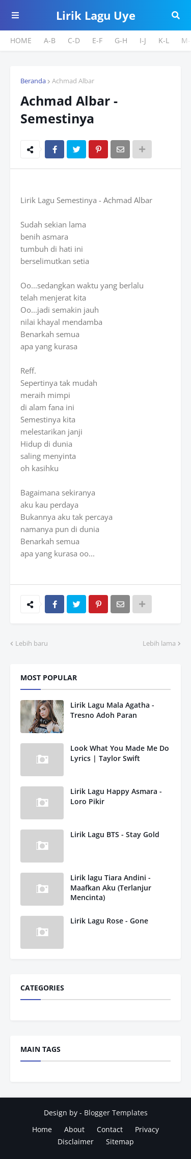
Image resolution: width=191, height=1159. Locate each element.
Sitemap (120, 1141)
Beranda (33, 80)
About (74, 1129)
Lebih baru (31, 643)
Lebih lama (159, 643)
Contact (110, 1129)
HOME (21, 40)
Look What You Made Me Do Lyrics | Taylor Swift (119, 753)
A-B (50, 40)
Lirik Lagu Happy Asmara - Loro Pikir (116, 796)
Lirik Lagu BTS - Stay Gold (114, 834)
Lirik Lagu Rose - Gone (109, 920)
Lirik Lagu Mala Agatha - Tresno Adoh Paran (112, 710)
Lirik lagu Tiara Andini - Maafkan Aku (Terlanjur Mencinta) (110, 887)
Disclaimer (76, 1141)
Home (42, 1129)
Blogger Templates (116, 1112)
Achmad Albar (73, 80)
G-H (121, 40)
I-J (143, 40)
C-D (74, 40)
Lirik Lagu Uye (95, 15)
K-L (163, 40)
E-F (97, 40)
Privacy (147, 1129)
